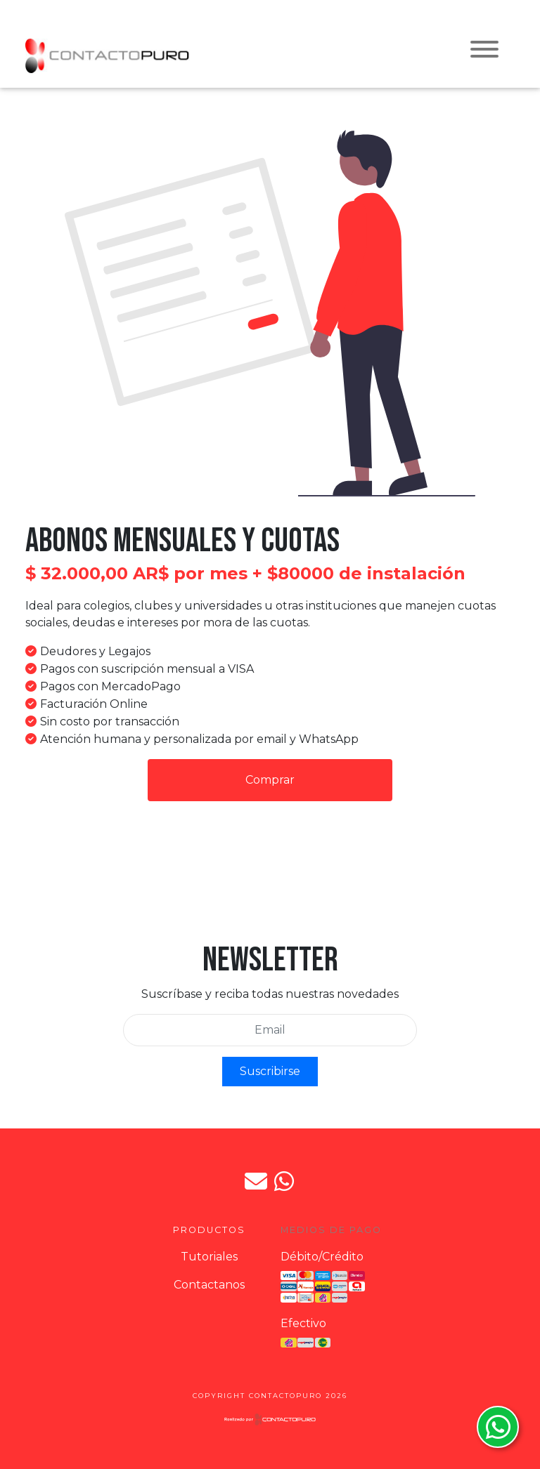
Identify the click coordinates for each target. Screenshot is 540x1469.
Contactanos (209, 1284)
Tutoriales (209, 1256)
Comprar (270, 779)
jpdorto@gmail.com (255, 1181)
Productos (209, 1230)
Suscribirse (270, 1071)
